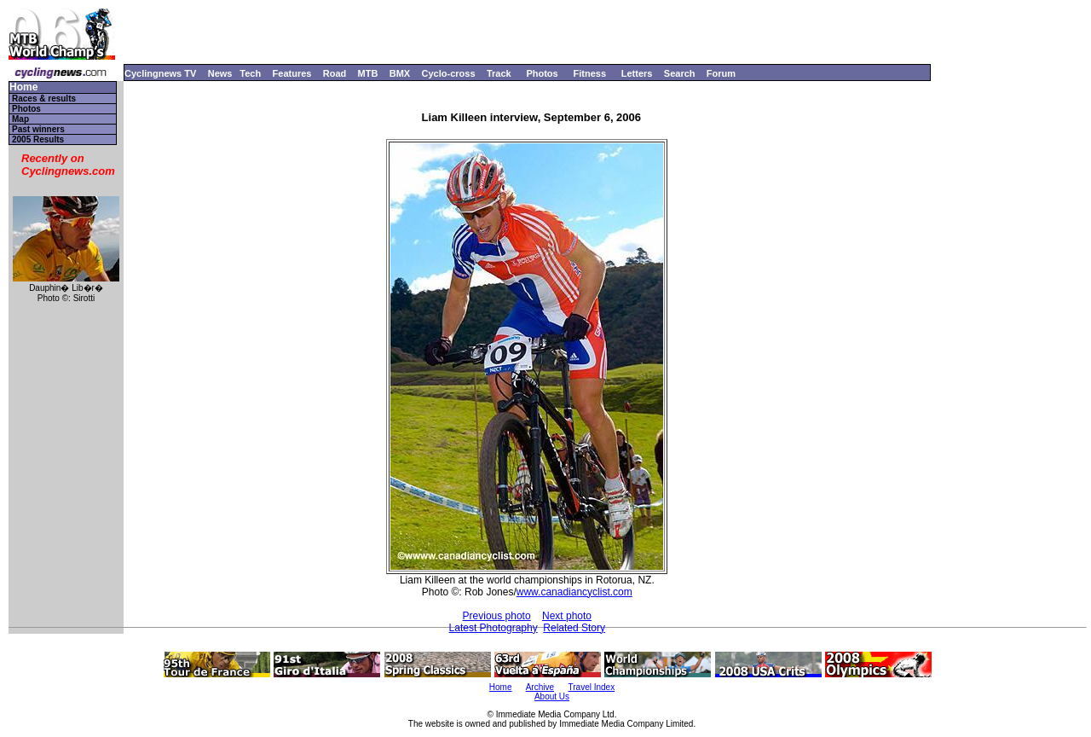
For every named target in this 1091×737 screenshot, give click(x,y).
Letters (637, 73)
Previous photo (497, 616)
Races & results (44, 98)
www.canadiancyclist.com (574, 592)
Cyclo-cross (449, 73)
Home (23, 87)
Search (680, 73)
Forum (721, 73)
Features (292, 73)
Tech (250, 73)
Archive (540, 687)
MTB (368, 73)
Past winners (38, 129)
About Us (551, 696)
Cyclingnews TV (160, 73)
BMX (400, 73)
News (220, 73)
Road (335, 73)
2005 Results (38, 139)
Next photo (567, 616)
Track (499, 73)
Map (20, 119)
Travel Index (592, 687)
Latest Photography (493, 628)
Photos (541, 73)
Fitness (589, 73)
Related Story (574, 628)
